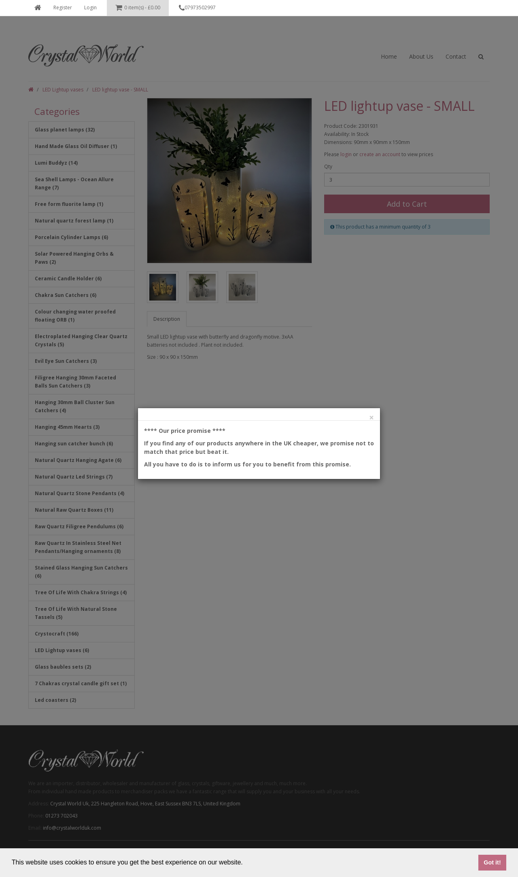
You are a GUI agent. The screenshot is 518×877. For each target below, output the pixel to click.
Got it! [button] (492, 862)
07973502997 (197, 8)
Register (62, 7)
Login (90, 7)
